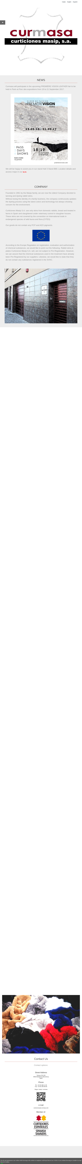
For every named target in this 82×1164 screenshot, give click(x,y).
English (69, 2)
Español (75, 2)
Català (64, 2)
